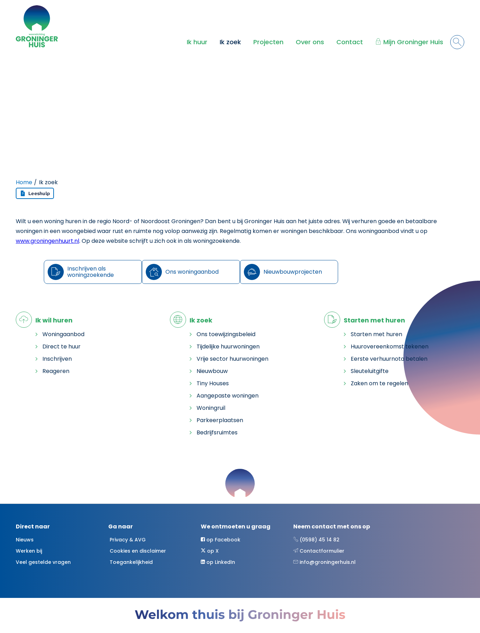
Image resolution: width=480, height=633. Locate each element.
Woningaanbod (63, 334)
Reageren (55, 371)
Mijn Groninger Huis (413, 42)
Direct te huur (61, 346)
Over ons (310, 42)
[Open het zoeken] (457, 42)
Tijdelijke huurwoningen (228, 346)
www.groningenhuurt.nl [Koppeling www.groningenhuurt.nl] (47, 241)
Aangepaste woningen (228, 396)
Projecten (268, 42)
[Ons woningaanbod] (191, 272)
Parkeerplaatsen (220, 420)
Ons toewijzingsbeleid (226, 334)
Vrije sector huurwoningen (232, 359)
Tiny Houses (213, 383)
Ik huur (197, 42)
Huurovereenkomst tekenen (389, 346)
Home (24, 182)
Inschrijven (57, 359)
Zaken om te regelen (379, 383)
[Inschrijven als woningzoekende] (93, 272)
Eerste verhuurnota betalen (389, 359)
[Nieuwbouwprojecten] (289, 272)
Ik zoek (230, 42)
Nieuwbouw (212, 371)
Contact (349, 42)
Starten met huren (376, 334)
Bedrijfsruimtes (217, 432)
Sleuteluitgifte (370, 371)
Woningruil (211, 408)
